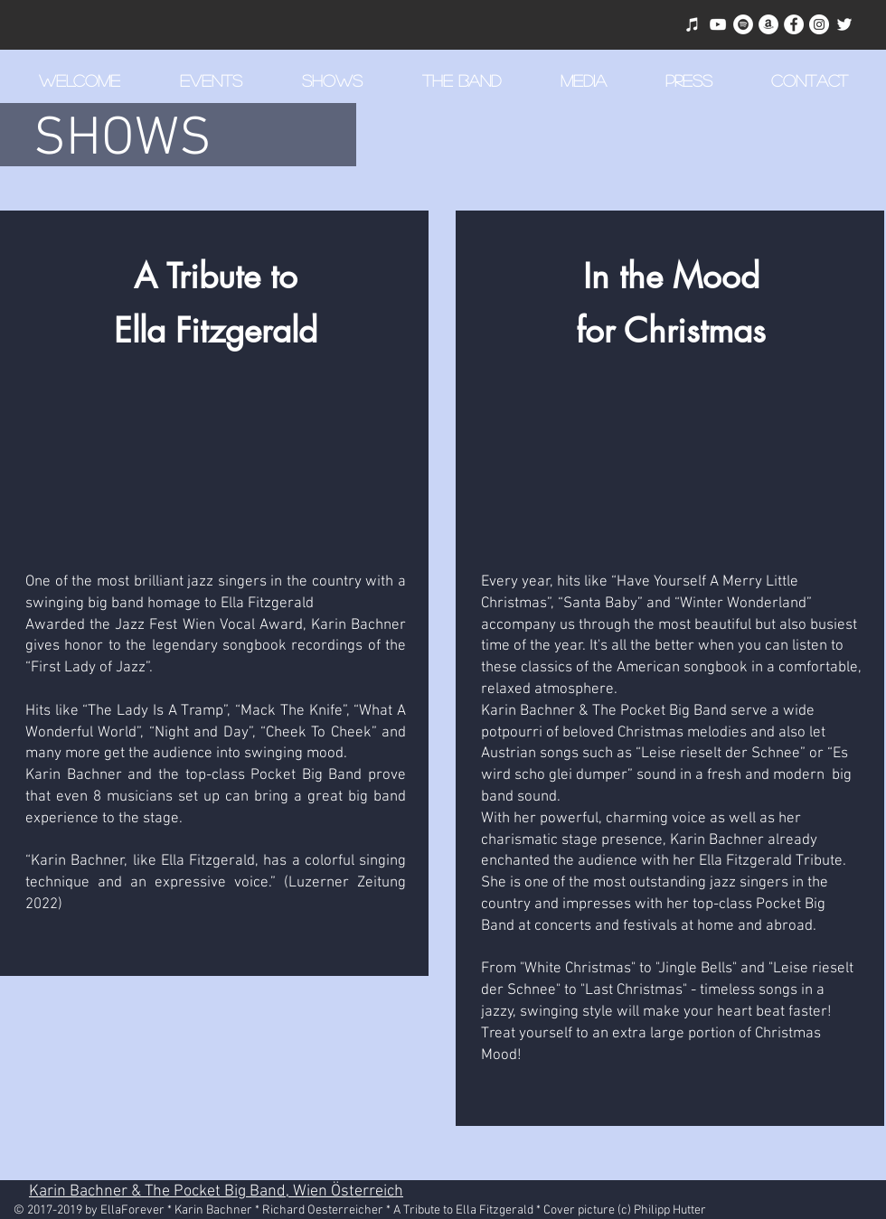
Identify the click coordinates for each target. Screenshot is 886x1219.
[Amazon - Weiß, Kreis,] (768, 24)
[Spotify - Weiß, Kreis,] (743, 24)
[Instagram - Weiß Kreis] (819, 24)
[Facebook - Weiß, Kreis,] (794, 24)
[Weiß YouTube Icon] (718, 24)
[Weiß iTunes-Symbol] (692, 24)
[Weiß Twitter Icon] (844, 24)
